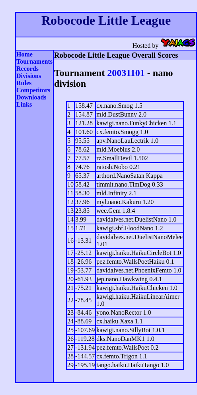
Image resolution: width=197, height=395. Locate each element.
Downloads (31, 97)
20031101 (126, 73)
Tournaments (34, 61)
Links (24, 104)
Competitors (33, 90)
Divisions (28, 75)
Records (27, 68)
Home (24, 54)
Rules (23, 83)
